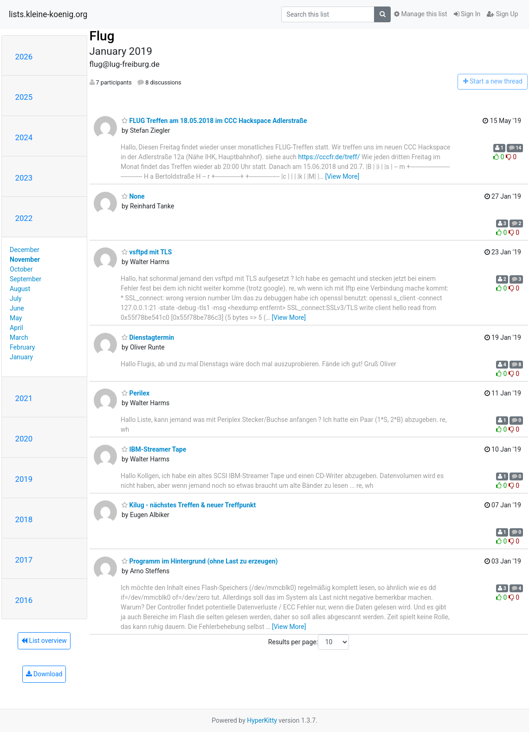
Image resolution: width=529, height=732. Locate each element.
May (16, 318)
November (25, 259)
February (22, 347)
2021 (24, 398)
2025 (24, 97)
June (17, 308)
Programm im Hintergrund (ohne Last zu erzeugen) (200, 561)
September (25, 279)
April (16, 327)
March (19, 337)
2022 (24, 218)
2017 (24, 559)
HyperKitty (262, 720)
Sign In (467, 14)
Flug (102, 36)
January (21, 357)
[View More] (342, 176)
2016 (24, 600)
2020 (24, 438)
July (15, 298)
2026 (24, 56)
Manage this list (420, 14)
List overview (44, 640)
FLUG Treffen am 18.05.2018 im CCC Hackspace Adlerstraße (214, 120)
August (20, 288)
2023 (24, 177)
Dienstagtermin (148, 337)
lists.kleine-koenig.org (48, 14)
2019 (24, 479)
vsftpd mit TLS (147, 252)
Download (44, 674)
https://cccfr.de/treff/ (329, 157)
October (21, 269)
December (24, 249)
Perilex (135, 393)
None (133, 196)
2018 (24, 519)
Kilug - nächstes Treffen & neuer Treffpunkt (189, 505)
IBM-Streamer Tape (154, 449)
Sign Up (502, 14)
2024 (24, 137)
